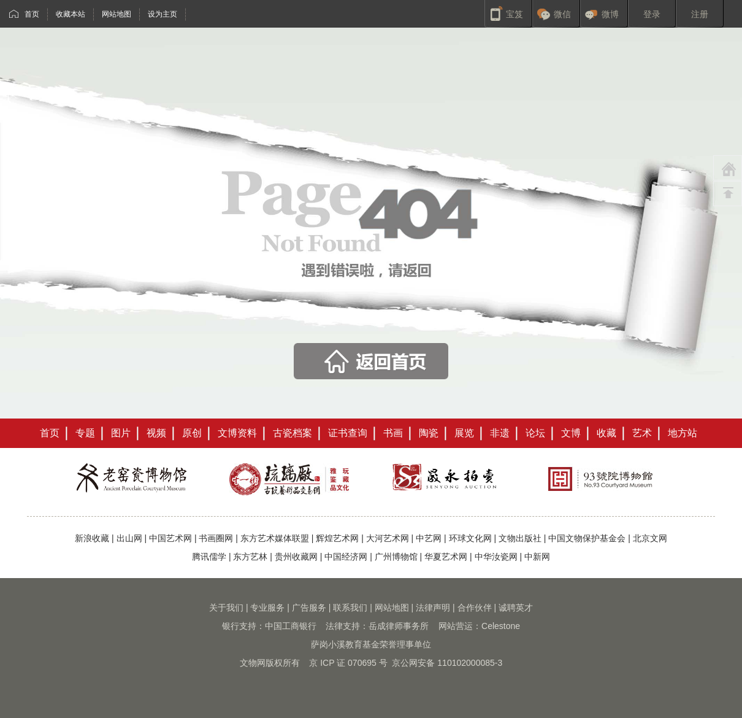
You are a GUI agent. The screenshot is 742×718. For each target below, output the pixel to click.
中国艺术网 (170, 538)
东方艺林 (250, 557)
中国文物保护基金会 (586, 538)
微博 (610, 14)
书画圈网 (216, 538)
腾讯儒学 (209, 557)
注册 (699, 14)
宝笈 (514, 14)
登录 (651, 14)
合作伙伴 (474, 607)
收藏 (606, 433)
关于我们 (226, 607)
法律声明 (433, 607)
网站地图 (116, 14)
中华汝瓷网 (496, 557)
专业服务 (267, 607)
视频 (156, 433)
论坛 (535, 433)
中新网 (537, 557)
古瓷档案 (292, 433)
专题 (85, 433)
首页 (32, 14)
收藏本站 (70, 14)
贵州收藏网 (296, 557)
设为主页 (162, 14)
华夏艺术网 (445, 557)
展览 (464, 433)
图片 (121, 433)
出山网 (129, 538)
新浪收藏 (92, 538)
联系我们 (350, 607)
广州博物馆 (396, 557)
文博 (571, 433)
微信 (562, 14)
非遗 (500, 433)
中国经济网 (345, 557)
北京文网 (650, 538)
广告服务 (309, 607)
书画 (393, 433)
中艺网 (429, 538)
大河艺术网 (387, 538)
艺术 (642, 433)
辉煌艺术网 (337, 538)
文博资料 (237, 433)
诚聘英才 (516, 607)
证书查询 (347, 433)
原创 (192, 433)
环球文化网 (470, 538)
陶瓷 (428, 433)
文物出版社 (520, 538)
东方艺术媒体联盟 (274, 538)
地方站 (682, 433)
